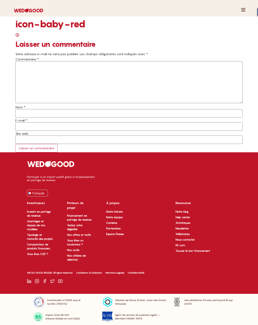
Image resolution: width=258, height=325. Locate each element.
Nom (20, 107)
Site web (21, 133)
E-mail (21, 120)
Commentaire (27, 59)
